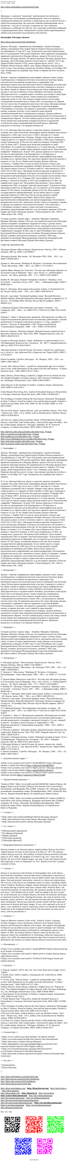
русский (13, 2)
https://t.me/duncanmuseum (12, 1105)
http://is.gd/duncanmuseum (37, 1098)
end (1, 2)
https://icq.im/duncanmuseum (38, 1105)
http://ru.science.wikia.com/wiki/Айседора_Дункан (23, 443)
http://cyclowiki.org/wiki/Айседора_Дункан (20, 434)
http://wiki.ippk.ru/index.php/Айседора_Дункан (21, 441)
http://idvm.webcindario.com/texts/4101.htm (20, 7)
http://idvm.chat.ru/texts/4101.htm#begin (18, 42)
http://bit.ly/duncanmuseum (40, 1095)
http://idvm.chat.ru (58, 1088)
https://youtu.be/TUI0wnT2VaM (31, 775)
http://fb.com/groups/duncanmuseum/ (17, 1103)
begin (2, 1111)
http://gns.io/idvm (46, 1093)
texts (4, 2)
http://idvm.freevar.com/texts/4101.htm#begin (20, 1079)
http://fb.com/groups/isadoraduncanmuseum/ (20, 1100)
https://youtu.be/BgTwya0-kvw (39, 770)
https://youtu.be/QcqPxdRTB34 (39, 765)
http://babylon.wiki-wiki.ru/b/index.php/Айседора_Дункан (26, 431)
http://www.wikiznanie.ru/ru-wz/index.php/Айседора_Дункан (27, 439)
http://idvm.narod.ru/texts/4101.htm (16, 1084)
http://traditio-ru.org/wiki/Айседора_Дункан (20, 436)
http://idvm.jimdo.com (10, 1093)
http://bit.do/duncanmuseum (13, 1098)
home (10, 1111)
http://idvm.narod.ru (10, 1091)
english (8, 2)
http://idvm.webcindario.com (13, 1088)
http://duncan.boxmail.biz (12, 1107)
